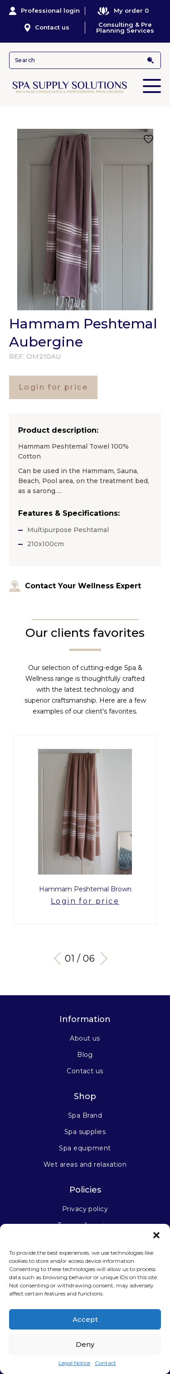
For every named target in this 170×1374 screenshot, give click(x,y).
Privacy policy (85, 1209)
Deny (85, 1344)
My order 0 (123, 11)
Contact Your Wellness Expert (75, 586)
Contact (105, 1362)
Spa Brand (85, 1115)
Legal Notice (74, 1362)
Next (100, 958)
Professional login (44, 11)
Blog (85, 1055)
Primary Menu (152, 80)
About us (85, 1038)
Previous (59, 958)
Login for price (53, 387)
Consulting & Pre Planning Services (125, 28)
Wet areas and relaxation (85, 1164)
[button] (156, 1235)
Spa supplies (85, 1132)
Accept (85, 1319)
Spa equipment (85, 1148)
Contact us (46, 28)
